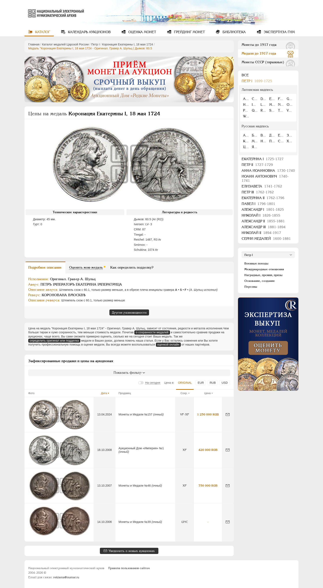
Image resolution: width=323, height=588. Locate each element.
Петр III (258, 192)
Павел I (258, 204)
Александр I (263, 210)
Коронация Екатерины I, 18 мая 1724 (127, 44)
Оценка (141, 32)
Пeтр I (95, 44)
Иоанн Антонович (265, 178)
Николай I (261, 215)
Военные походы (256, 263)
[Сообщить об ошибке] (228, 414)
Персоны (250, 286)
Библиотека (233, 32)
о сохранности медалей (152, 332)
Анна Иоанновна (268, 171)
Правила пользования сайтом (129, 568)
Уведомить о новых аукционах (132, 551)
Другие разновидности (129, 312)
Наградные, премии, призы (263, 275)
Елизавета (262, 186)
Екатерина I (263, 159)
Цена (207, 393)
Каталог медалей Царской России (65, 44)
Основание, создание (259, 280)
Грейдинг (189, 32)
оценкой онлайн (168, 344)
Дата (104, 393)
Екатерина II (263, 198)
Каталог (42, 32)
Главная (33, 44)
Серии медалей (266, 239)
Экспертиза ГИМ (279, 32)
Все (245, 75)
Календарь (89, 32)
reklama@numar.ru (66, 577)
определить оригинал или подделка (54, 340)
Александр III (264, 227)
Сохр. (184, 393)
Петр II (257, 165)
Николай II (261, 233)
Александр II (263, 221)
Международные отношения (264, 269)
